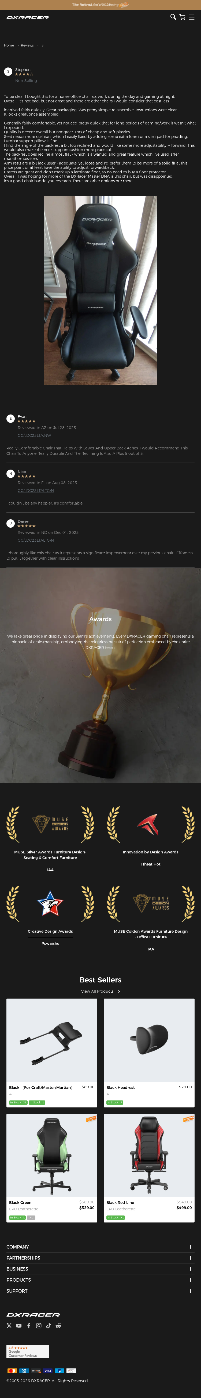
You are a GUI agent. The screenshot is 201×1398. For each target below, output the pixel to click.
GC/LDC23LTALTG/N (36, 490)
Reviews (27, 45)
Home (9, 45)
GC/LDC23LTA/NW (34, 435)
